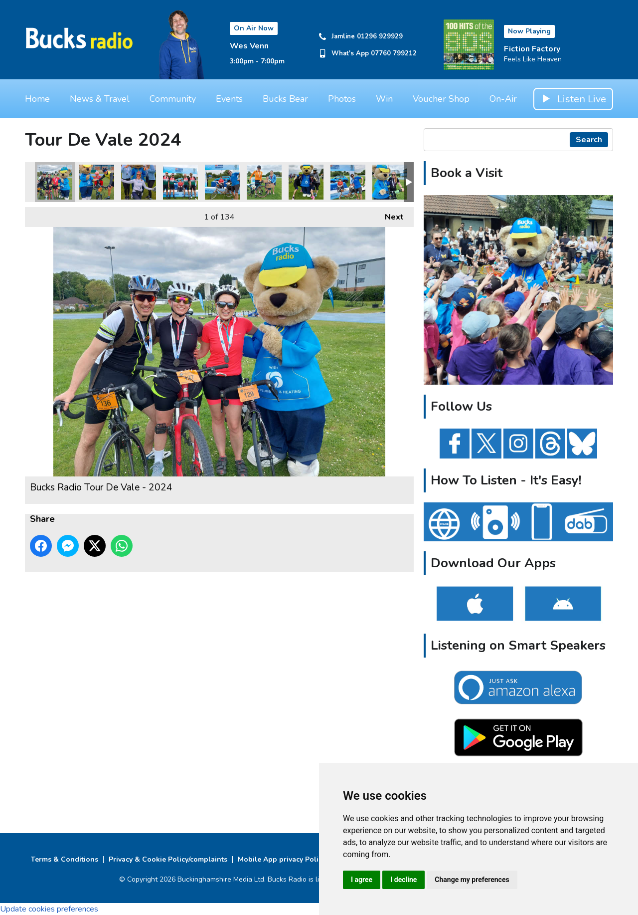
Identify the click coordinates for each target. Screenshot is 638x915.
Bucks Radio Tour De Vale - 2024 (54, 182)
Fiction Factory (532, 48)
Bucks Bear (285, 99)
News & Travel (100, 99)
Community (173, 99)
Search (589, 139)
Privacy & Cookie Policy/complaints (168, 859)
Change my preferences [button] (472, 880)
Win (384, 99)
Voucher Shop (441, 99)
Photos (342, 99)
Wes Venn (249, 45)
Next (389, 215)
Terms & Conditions (64, 859)
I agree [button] (361, 880)
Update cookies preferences (49, 909)
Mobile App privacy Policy (281, 859)
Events (229, 99)
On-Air (503, 99)
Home (37, 99)
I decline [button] (403, 880)
